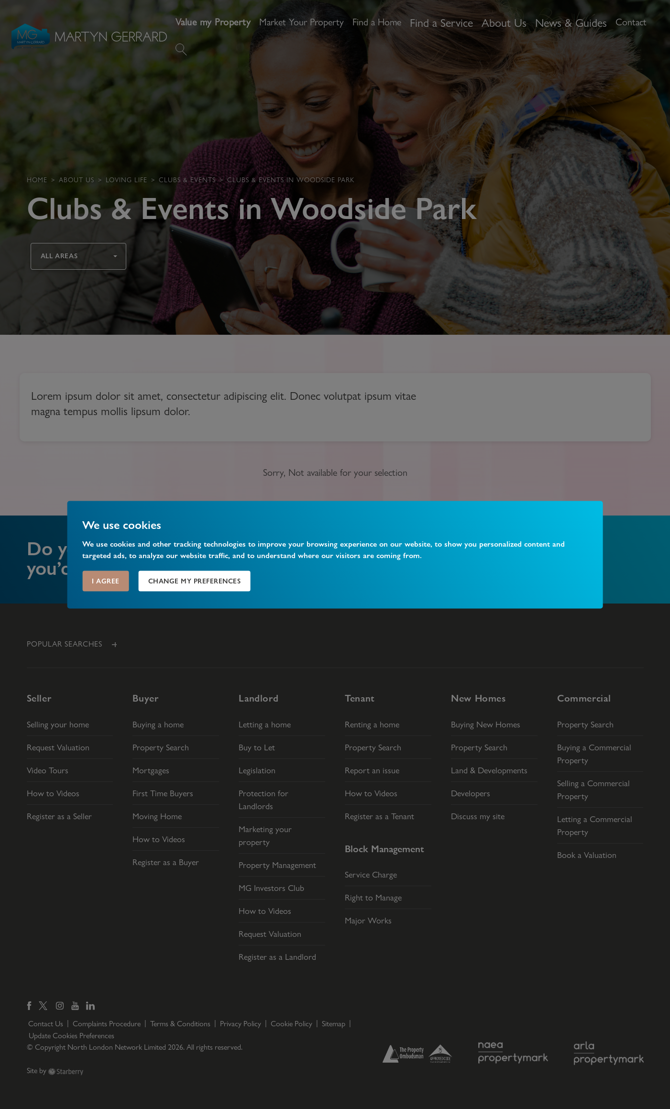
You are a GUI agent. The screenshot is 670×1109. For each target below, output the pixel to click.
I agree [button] (106, 580)
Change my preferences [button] (194, 580)
